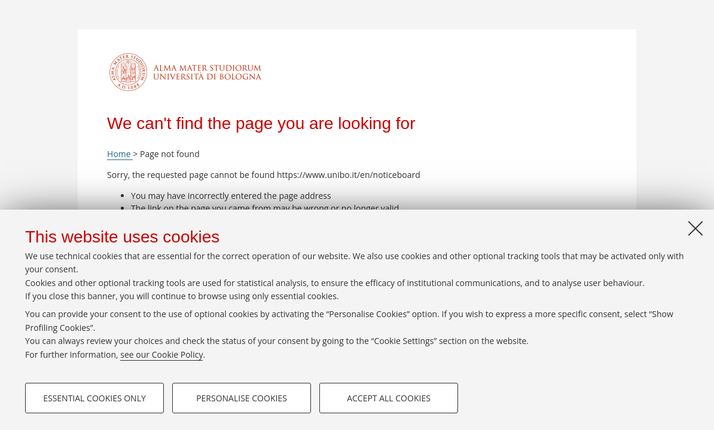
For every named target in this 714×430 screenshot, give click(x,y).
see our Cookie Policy (161, 354)
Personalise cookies (241, 398)
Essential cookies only (94, 398)
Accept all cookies (389, 398)
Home (120, 153)
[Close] (695, 228)
